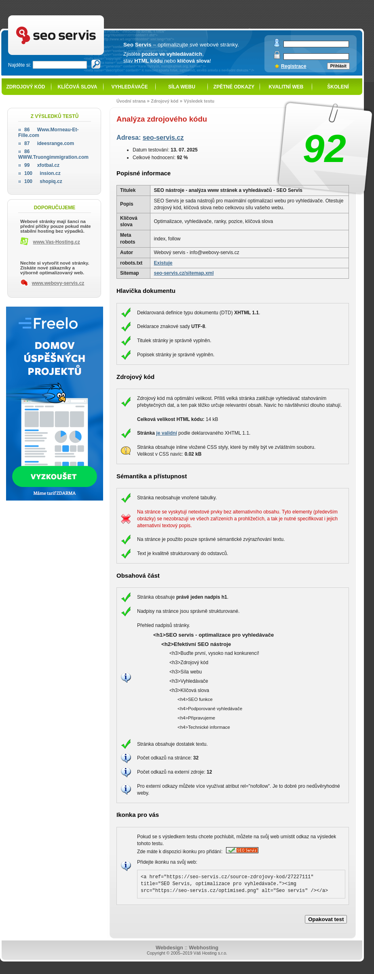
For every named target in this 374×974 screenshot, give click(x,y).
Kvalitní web (286, 87)
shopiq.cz (43, 181)
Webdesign (169, 948)
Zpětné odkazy (233, 87)
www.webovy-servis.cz (58, 283)
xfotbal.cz (41, 165)
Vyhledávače (130, 87)
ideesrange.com (49, 143)
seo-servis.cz (163, 137)
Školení (338, 87)
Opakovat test (326, 919)
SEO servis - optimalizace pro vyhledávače (73, 16)
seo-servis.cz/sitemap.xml (183, 273)
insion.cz (42, 173)
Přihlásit (338, 66)
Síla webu (181, 87)
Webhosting (203, 948)
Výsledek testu (199, 101)
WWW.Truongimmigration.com (53, 154)
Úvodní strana (131, 101)
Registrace (293, 66)
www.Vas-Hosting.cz (56, 242)
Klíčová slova (77, 87)
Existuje (163, 263)
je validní (166, 433)
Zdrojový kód (25, 87)
